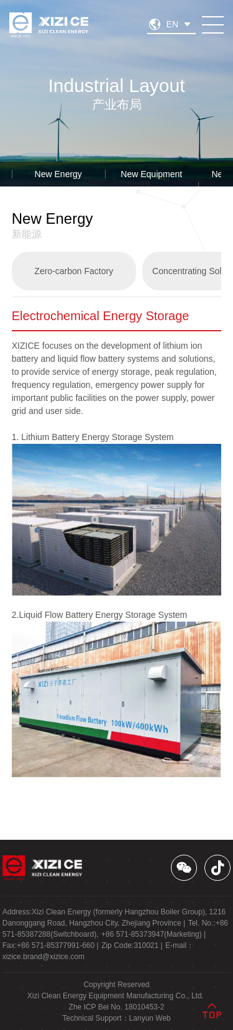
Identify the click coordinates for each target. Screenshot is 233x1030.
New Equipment (151, 174)
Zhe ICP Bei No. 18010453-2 (117, 1007)
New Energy (58, 174)
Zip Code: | (132, 945)
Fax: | (50, 945)
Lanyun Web (150, 1018)
